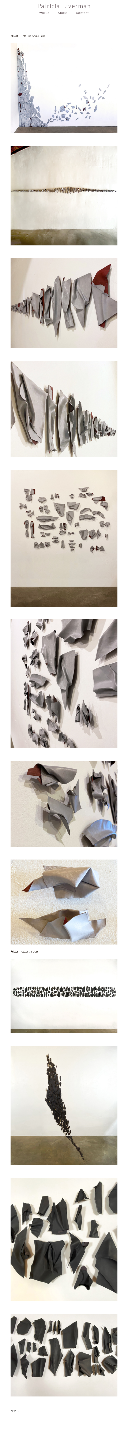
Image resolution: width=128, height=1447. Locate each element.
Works (44, 13)
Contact (82, 13)
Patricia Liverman (64, 6)
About (63, 13)
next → (15, 1411)
